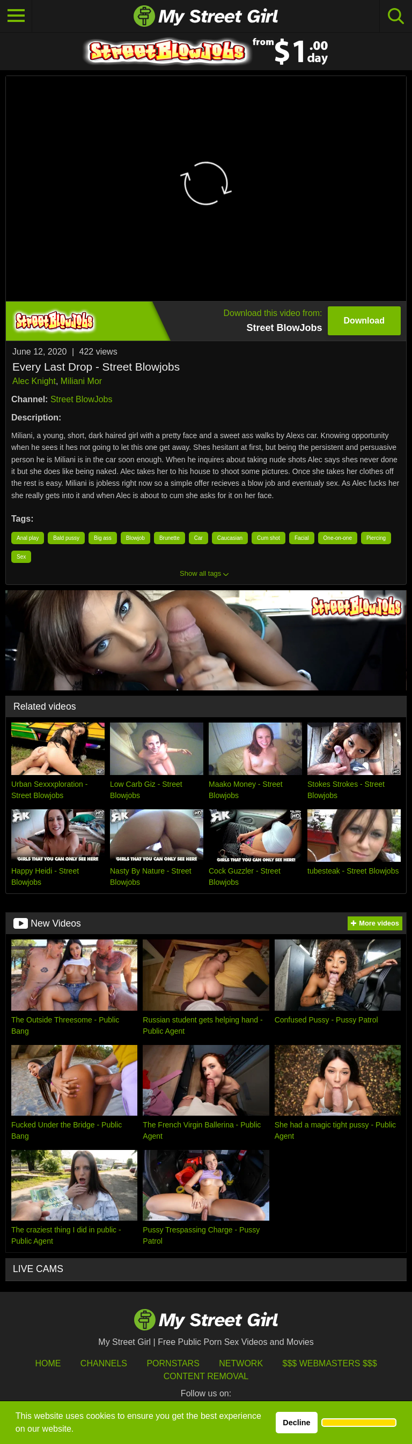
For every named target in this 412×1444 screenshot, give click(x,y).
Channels (103, 1363)
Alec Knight (34, 381)
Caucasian (229, 538)
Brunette (169, 538)
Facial (302, 538)
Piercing (376, 538)
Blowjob (135, 538)
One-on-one (337, 538)
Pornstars (172, 1363)
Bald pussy (66, 538)
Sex (21, 557)
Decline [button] (296, 1422)
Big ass (103, 538)
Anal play (28, 538)
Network (241, 1363)
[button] (358, 1422)
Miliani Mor (81, 381)
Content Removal (206, 1376)
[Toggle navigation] (16, 16)
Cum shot (268, 538)
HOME (48, 1363)
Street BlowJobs (81, 399)
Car (198, 538)
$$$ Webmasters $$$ (330, 1363)
